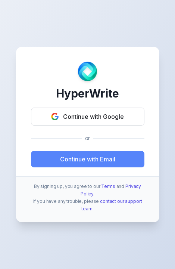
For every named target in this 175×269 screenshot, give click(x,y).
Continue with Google (87, 116)
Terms (108, 186)
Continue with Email (87, 159)
